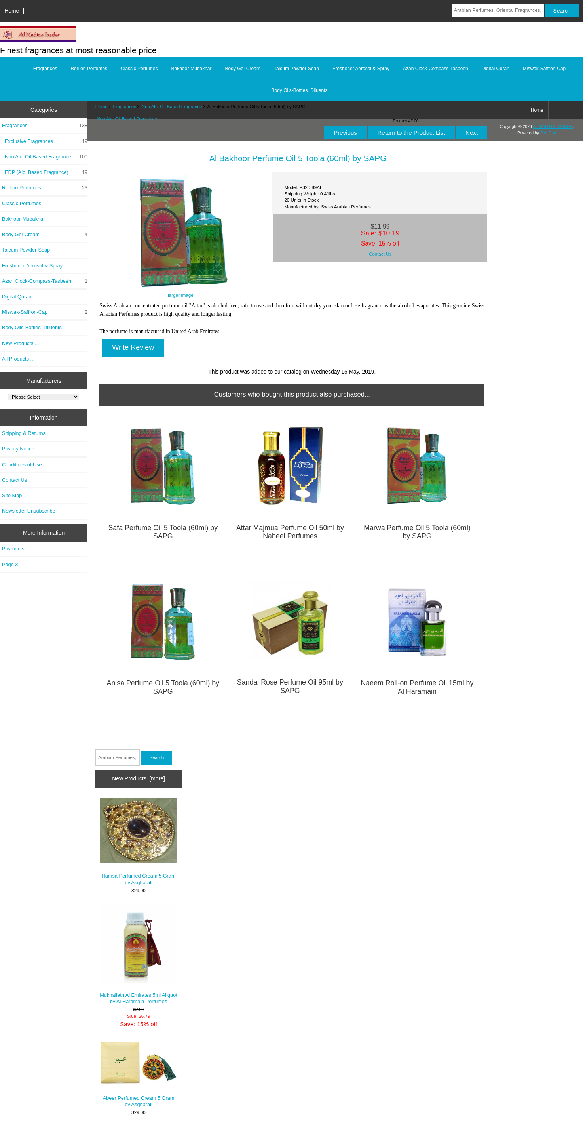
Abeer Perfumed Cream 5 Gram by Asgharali (139, 1073)
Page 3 (10, 564)
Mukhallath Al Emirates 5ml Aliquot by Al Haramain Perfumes (139, 954)
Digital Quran (495, 68)
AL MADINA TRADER (553, 126)
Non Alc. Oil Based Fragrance (172, 106)
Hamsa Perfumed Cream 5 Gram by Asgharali (139, 841)
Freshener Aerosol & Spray (360, 68)
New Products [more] (138, 778)
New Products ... (20, 343)
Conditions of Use (22, 464)
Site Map (12, 495)
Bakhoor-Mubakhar (191, 68)
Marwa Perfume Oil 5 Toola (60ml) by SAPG (417, 532)
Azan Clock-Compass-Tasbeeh (435, 68)
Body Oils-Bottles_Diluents (299, 90)
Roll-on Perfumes (88, 68)
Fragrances (124, 106)
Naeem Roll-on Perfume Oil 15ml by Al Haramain (417, 687)
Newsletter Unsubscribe (28, 511)
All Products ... (18, 359)
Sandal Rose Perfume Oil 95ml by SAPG (290, 686)
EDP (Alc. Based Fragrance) (44, 172)
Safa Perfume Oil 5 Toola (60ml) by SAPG (163, 532)
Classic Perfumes (139, 68)
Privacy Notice (18, 449)
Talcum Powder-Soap (296, 68)
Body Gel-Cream (242, 68)
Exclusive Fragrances (44, 141)
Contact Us (14, 480)
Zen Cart (548, 133)
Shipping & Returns (24, 433)
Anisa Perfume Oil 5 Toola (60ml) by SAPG (163, 687)
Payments (13, 548)
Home (11, 11)
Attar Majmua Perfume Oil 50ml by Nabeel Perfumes (290, 532)
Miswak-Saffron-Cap (544, 68)
